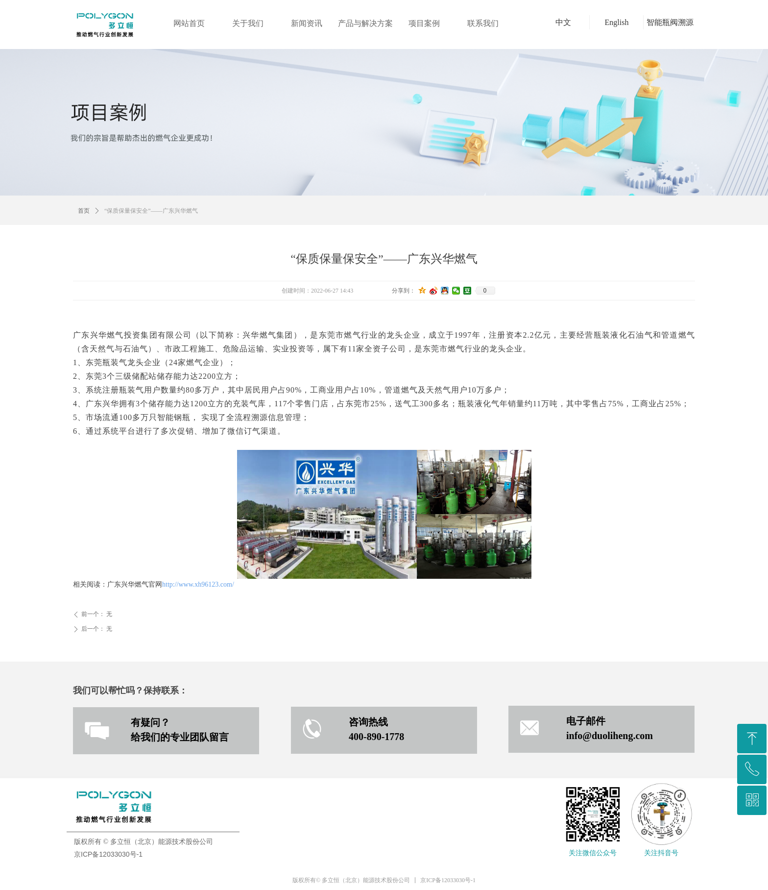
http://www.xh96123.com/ (198, 584)
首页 (84, 210)
